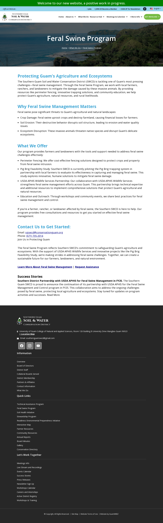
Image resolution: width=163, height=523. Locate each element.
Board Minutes (23, 441)
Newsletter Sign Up (25, 484)
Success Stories (24, 475)
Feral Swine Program (92, 48)
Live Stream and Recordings (29, 467)
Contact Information (26, 386)
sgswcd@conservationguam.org (44, 232)
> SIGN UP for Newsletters (130, 9)
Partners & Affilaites (26, 382)
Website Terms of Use (89, 514)
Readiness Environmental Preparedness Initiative (38, 420)
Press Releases (23, 479)
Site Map (75, 514)
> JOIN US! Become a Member (105, 9)
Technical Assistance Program (30, 404)
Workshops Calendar (26, 488)
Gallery (20, 445)
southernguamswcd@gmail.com (40, 338)
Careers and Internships (27, 492)
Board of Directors (25, 365)
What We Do (83, 17)
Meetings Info (23, 463)
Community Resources (27, 433)
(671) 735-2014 (34, 235)
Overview (21, 361)
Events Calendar (24, 471)
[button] (144, 8)
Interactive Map (24, 424)
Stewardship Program (26, 416)
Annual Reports (24, 437)
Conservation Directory (27, 449)
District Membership (26, 378)
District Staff (22, 370)
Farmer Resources (25, 429)
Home (61, 17)
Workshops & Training (27, 500)
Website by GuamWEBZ (109, 514)
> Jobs (89, 9)
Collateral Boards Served (28, 374)
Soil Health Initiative (25, 412)
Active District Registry (27, 496)
